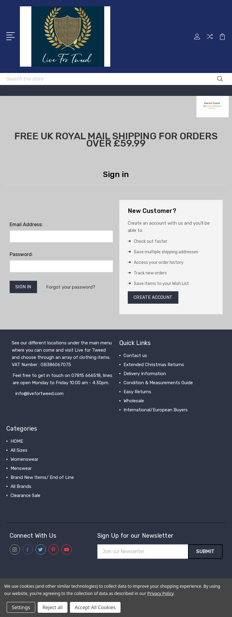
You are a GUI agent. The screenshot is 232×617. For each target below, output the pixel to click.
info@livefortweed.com (39, 394)
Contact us (135, 356)
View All (19, 505)
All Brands (21, 487)
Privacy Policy (160, 593)
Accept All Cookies (95, 607)
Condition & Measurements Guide (158, 383)
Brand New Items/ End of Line (42, 478)
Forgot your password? (71, 287)
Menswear (21, 469)
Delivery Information (145, 374)
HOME (17, 442)
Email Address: (26, 224)
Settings (21, 607)
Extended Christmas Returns (154, 365)
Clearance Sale (25, 496)
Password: (21, 254)
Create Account (154, 298)
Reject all (52, 607)
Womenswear (24, 460)
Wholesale (134, 401)
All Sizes (19, 451)
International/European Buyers (156, 410)
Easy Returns (137, 392)
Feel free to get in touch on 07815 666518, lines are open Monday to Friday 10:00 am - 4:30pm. (62, 380)
